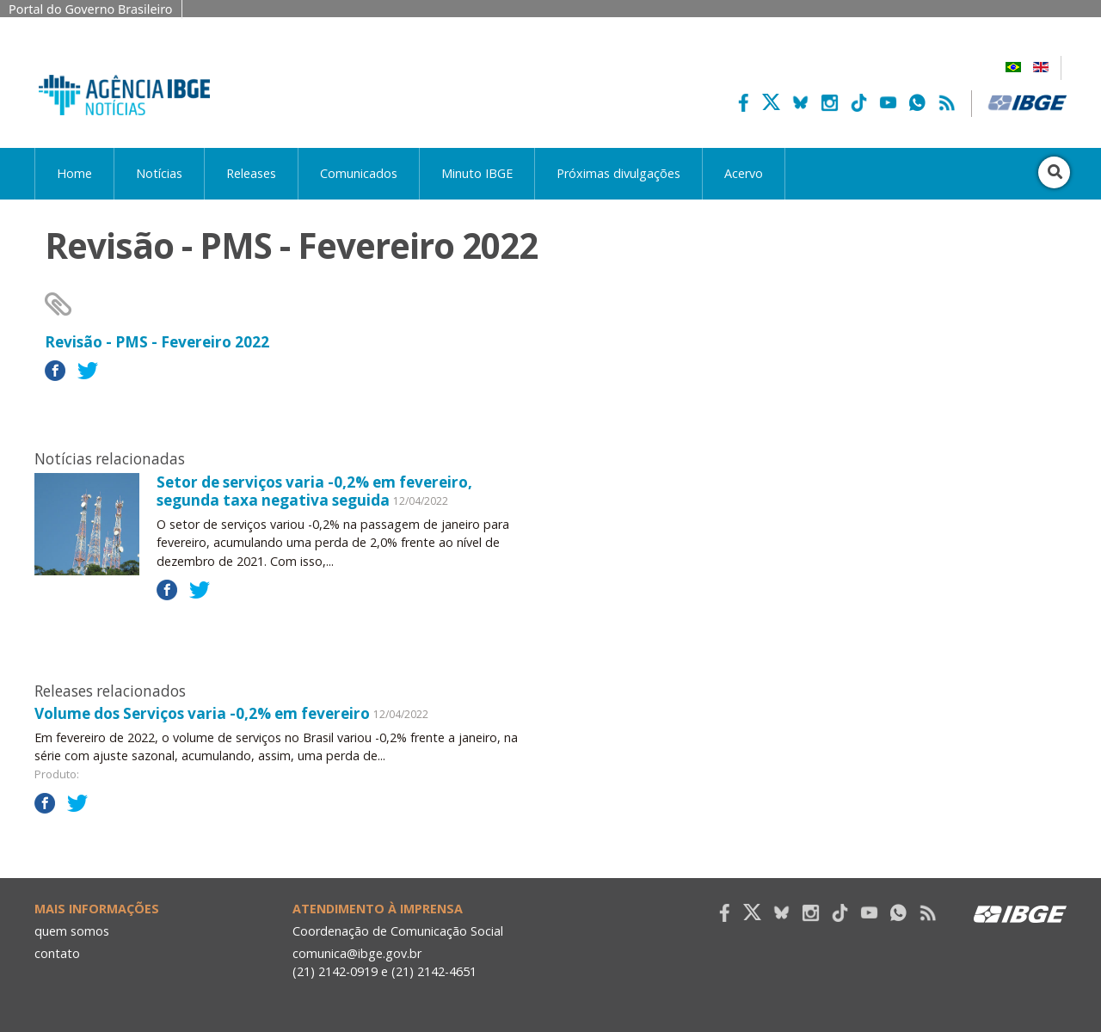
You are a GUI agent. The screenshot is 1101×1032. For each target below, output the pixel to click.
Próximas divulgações (618, 173)
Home (74, 173)
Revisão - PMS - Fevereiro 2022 (157, 342)
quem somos (71, 931)
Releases (251, 173)
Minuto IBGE (477, 173)
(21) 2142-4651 (434, 971)
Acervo (743, 173)
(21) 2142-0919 (335, 971)
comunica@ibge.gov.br (356, 953)
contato (57, 953)
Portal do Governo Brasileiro (91, 9)
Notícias (159, 173)
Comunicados (358, 173)
